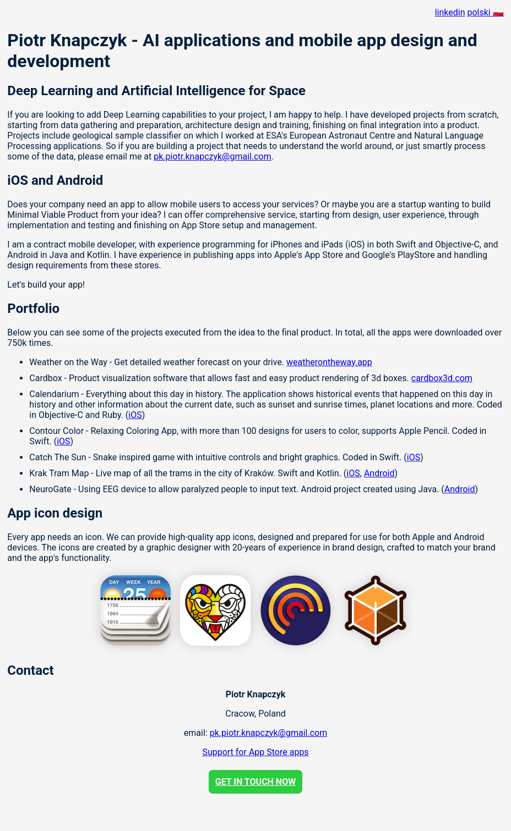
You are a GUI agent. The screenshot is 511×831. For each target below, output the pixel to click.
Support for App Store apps (255, 752)
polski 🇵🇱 (485, 12)
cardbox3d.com (441, 378)
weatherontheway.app (329, 362)
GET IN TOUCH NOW (255, 782)
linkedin (450, 12)
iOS (135, 415)
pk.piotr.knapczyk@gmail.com (212, 156)
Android (379, 473)
